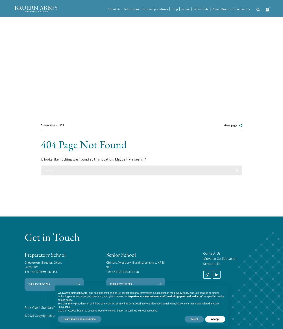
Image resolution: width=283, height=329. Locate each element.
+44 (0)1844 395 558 (125, 272)
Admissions (131, 9)
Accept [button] (215, 319)
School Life (201, 9)
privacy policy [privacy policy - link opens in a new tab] (181, 292)
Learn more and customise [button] (80, 319)
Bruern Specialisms (155, 9)
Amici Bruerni (221, 9)
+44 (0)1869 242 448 (43, 272)
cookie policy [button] (65, 299)
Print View (31, 307)
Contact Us (242, 9)
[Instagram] (207, 275)
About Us (114, 9)
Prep (174, 9)
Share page (230, 125)
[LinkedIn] (217, 275)
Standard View (51, 307)
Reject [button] (194, 319)
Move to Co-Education (220, 258)
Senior (185, 9)
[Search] (138, 170)
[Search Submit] (258, 9)
